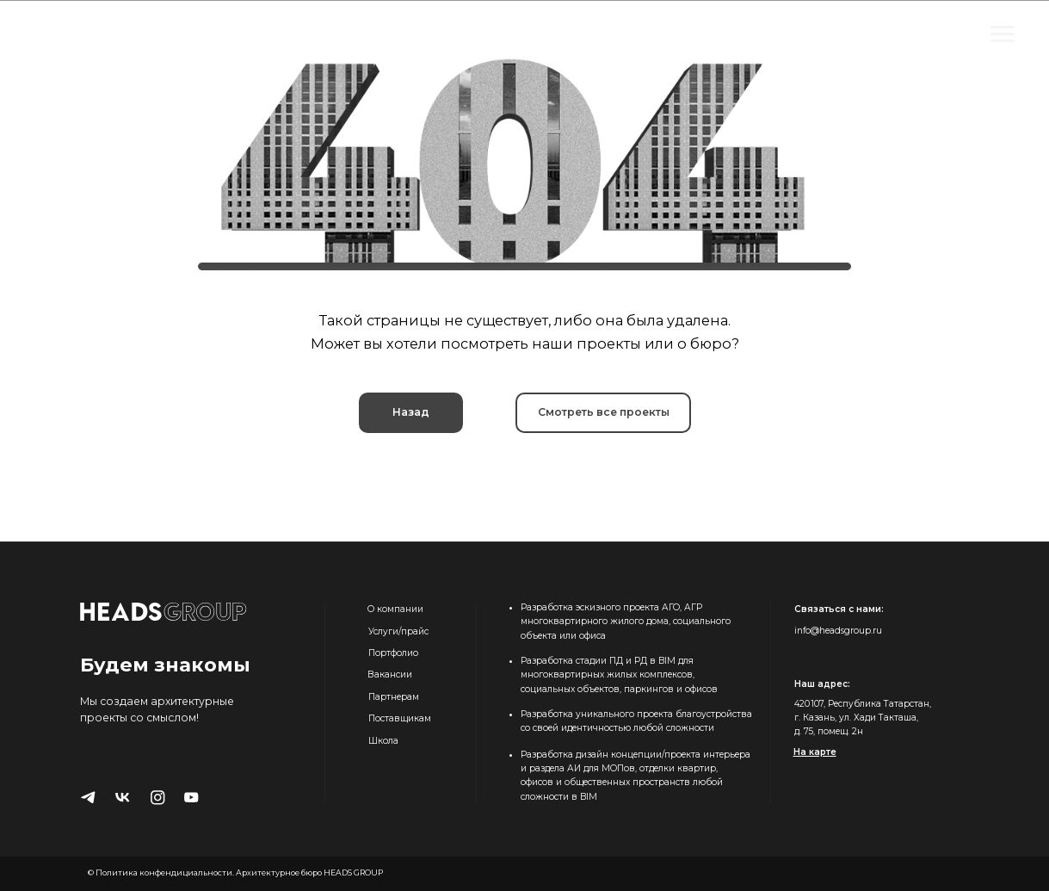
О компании (395, 609)
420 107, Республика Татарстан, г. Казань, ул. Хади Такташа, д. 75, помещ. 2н (862, 718)
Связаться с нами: (839, 609)
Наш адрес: (822, 684)
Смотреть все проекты (604, 411)
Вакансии (389, 674)
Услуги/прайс (398, 631)
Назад (410, 411)
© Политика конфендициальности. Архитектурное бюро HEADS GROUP (235, 872)
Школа (383, 740)
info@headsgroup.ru (838, 630)
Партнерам (393, 696)
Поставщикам (399, 718)
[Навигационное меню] (1002, 34)
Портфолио (393, 653)
